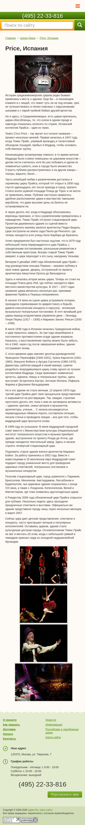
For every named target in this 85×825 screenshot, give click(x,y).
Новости (50, 720)
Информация (53, 724)
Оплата (8, 734)
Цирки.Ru (33, 810)
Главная (10, 38)
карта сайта (46, 810)
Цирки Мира (27, 38)
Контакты (9, 738)
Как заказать (11, 724)
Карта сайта (53, 737)
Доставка (9, 729)
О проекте (10, 720)
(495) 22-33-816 (42, 16)
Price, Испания (49, 38)
